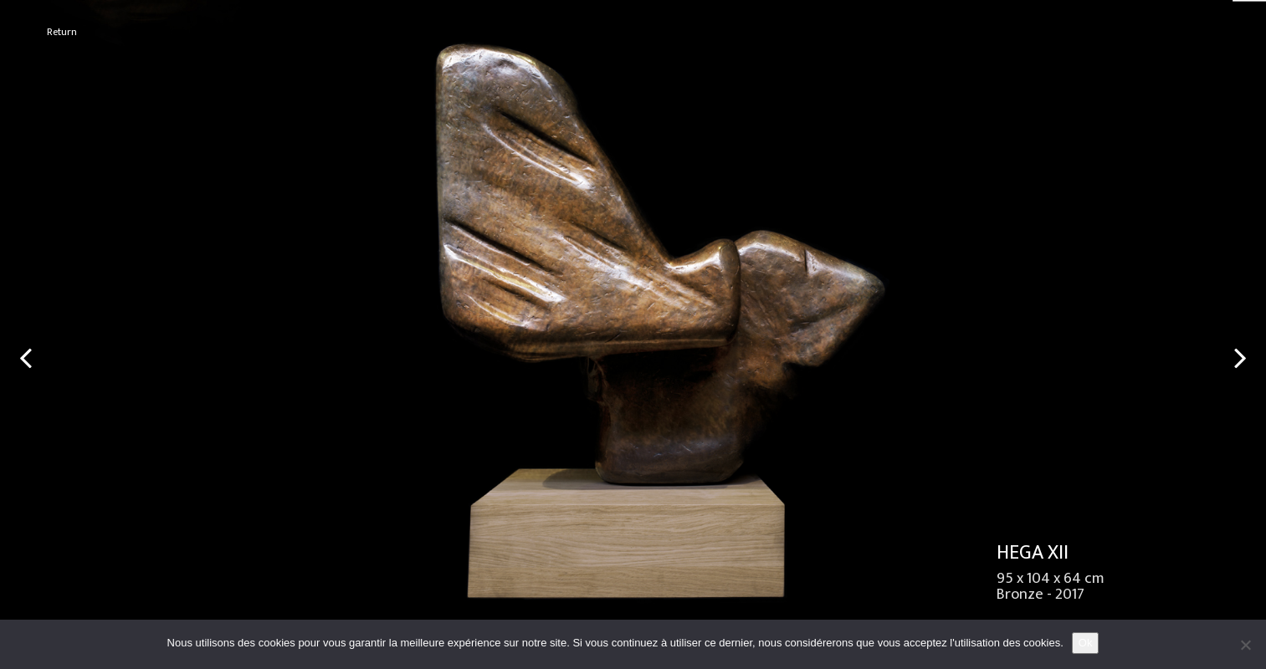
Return (62, 32)
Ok (1086, 642)
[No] (1245, 644)
